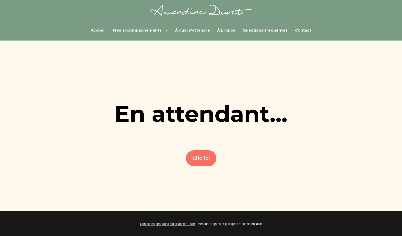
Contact (303, 30)
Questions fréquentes (265, 30)
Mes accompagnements (140, 30)
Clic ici (201, 154)
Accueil (98, 30)
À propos (226, 30)
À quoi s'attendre (192, 30)
